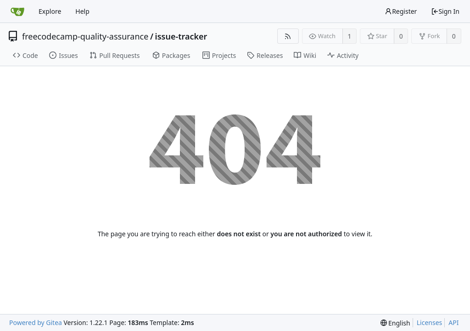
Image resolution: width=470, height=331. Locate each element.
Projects (219, 55)
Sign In (445, 11)
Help (82, 11)
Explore (50, 11)
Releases (265, 55)
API (453, 322)
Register (401, 11)
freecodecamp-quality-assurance (85, 36)
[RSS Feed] (288, 36)
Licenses (429, 322)
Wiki (305, 55)
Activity (342, 55)
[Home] (17, 11)
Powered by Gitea (35, 322)
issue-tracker (181, 36)
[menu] (395, 323)
